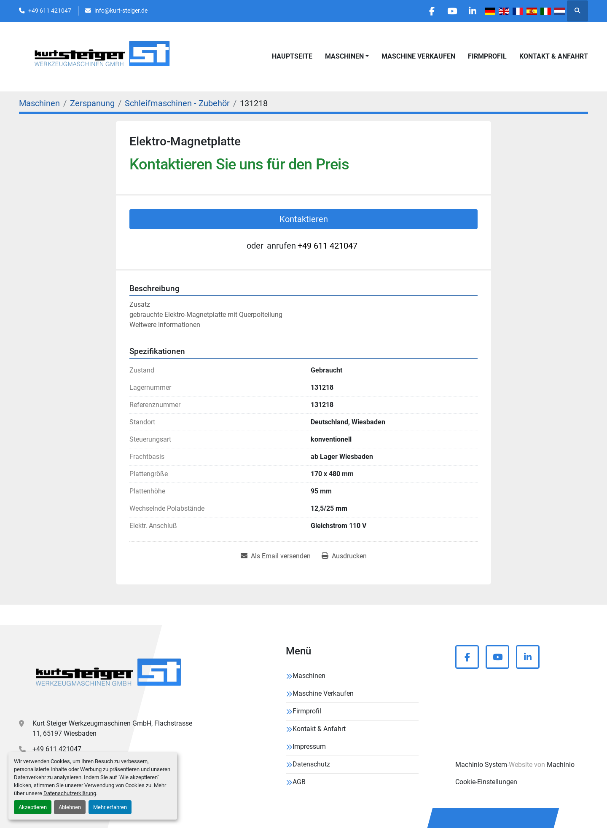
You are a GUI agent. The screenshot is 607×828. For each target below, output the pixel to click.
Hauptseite (292, 56)
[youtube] (450, 10)
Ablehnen (70, 807)
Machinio (561, 765)
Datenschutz (311, 764)
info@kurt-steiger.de (121, 10)
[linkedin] (472, 10)
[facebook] (429, 10)
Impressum (309, 746)
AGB (299, 782)
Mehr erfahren (110, 807)
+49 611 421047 (49, 10)
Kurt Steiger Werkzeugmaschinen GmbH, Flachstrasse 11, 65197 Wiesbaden (112, 728)
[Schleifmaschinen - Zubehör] (177, 103)
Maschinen (344, 56)
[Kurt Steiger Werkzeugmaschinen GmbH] (109, 675)
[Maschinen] (39, 103)
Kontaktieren (303, 219)
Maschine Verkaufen (418, 56)
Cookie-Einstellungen (486, 782)
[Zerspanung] (92, 103)
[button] (347, 56)
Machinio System (481, 765)
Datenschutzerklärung (69, 793)
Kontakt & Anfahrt (553, 56)
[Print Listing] (344, 556)
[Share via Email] (275, 556)
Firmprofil (487, 56)
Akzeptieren (33, 807)
